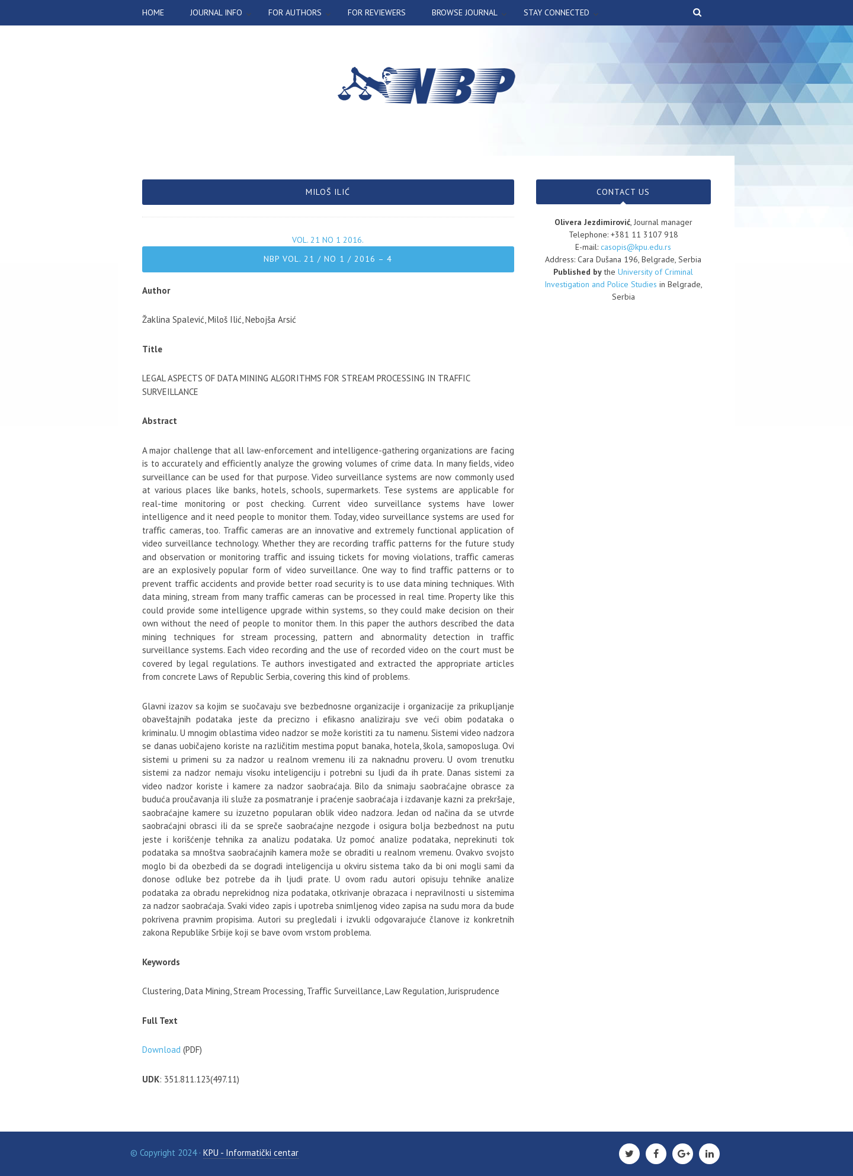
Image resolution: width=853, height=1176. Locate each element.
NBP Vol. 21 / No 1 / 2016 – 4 (328, 258)
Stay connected (556, 12)
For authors (295, 12)
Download (161, 1049)
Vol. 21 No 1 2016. (328, 239)
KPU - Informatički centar (251, 1152)
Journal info (216, 12)
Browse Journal (465, 12)
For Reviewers (377, 12)
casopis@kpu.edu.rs (636, 247)
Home (153, 12)
